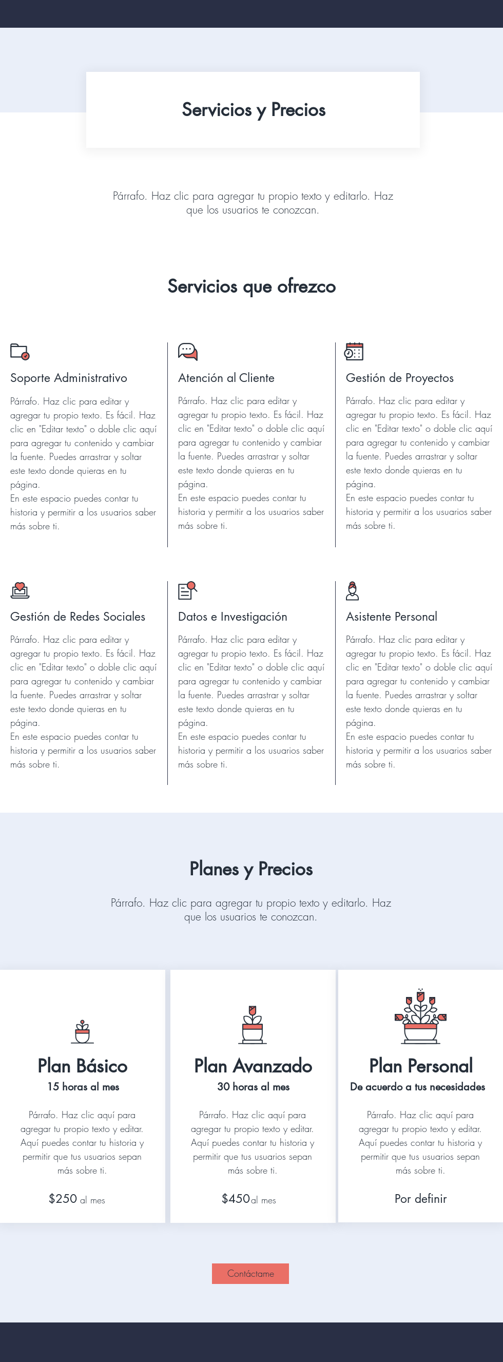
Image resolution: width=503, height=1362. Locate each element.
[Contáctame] (250, 1273)
